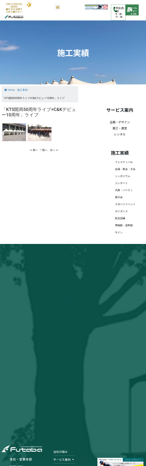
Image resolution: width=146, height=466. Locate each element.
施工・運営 (120, 128)
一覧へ (44, 150)
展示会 (119, 197)
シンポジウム (122, 176)
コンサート (121, 183)
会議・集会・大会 (125, 169)
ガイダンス (121, 211)
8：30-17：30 (119, 15)
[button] (57, 7)
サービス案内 (63, 459)
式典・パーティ (124, 190)
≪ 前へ (34, 150)
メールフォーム (133, 10)
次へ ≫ (54, 150)
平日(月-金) (120, 9)
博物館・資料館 (124, 225)
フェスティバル (124, 162)
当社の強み (60, 452)
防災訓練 (120, 218)
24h (134, 13)
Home (9, 89)
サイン (119, 232)
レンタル (120, 134)
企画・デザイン (120, 122)
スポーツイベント (125, 204)
